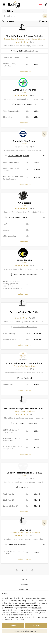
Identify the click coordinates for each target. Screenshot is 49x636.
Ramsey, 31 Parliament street (26, 104)
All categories (24, 589)
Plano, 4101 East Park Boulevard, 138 (26, 51)
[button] (5, 4)
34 (33, 95)
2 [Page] (26, 570)
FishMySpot (25, 529)
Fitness (34, 39)
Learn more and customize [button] (24, 631)
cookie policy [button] (37, 608)
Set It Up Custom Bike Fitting (24, 312)
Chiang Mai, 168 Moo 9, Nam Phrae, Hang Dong (26, 275)
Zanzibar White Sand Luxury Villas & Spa (25, 363)
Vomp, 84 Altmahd (26, 487)
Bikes (40, 39)
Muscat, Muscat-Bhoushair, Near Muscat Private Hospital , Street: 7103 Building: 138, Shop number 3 (26, 423)
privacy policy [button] (21, 601)
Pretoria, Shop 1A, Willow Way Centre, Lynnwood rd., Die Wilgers (26, 327)
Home (24, 579)
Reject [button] (13, 625)
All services (23, 72)
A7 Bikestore (24, 202)
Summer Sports (10, 39)
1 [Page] (22, 570)
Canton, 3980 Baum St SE (17, 544)
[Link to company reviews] (21, 42)
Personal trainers (23, 39)
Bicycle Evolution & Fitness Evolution (24, 36)
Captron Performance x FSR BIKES (24, 472)
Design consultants (27, 411)
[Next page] (32, 570)
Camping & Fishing (16, 532)
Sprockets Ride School (24, 141)
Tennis (16, 366)
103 (33, 318)
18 (33, 208)
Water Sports (25, 366)
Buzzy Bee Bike (24, 260)
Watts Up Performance (24, 89)
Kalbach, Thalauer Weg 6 (17, 217)
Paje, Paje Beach (25, 378)
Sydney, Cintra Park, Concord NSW (19, 156)
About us (24, 584)
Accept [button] (36, 625)
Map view (10, 21)
